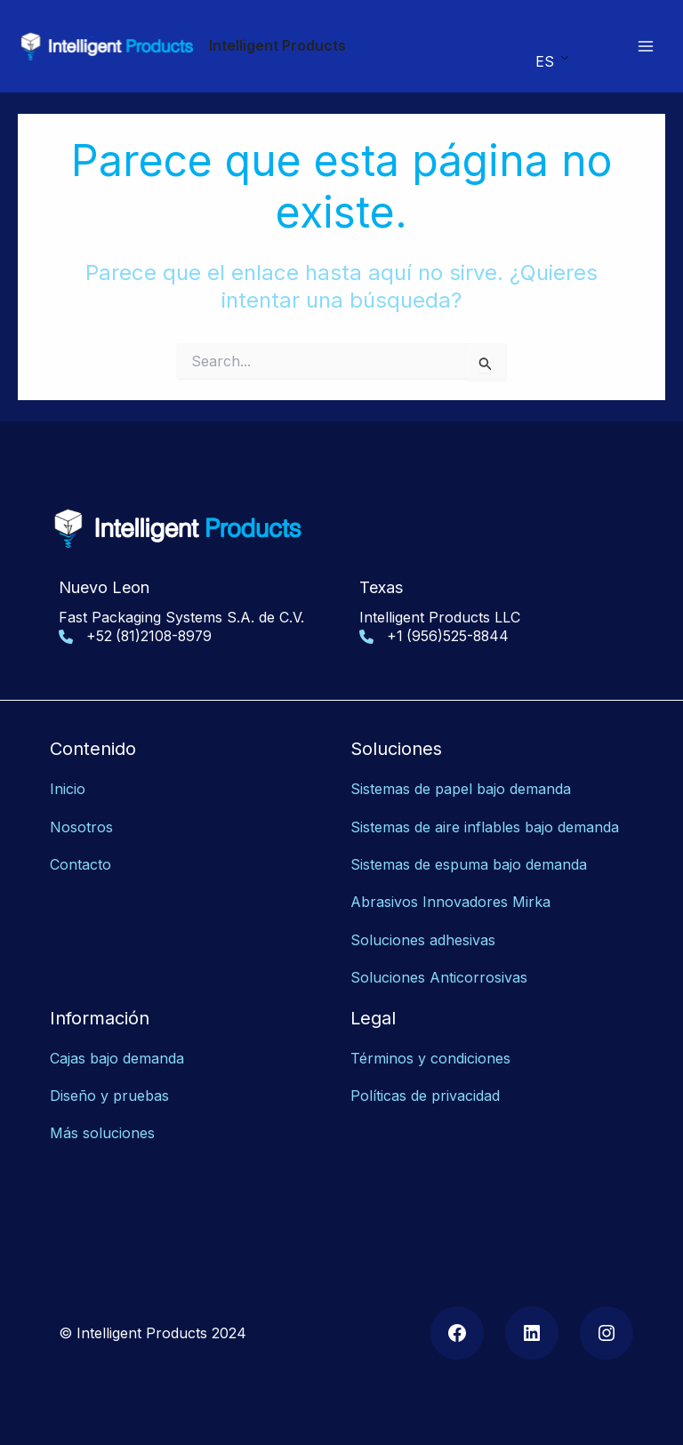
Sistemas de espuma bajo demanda (468, 864)
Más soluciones (102, 1134)
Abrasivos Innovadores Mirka (450, 902)
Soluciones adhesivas (422, 940)
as (519, 977)
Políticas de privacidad (425, 1095)
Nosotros (81, 827)
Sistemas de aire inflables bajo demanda (484, 827)
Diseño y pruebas (109, 1095)
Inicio (67, 790)
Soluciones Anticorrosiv (431, 977)
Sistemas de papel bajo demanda (460, 790)
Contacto (80, 864)
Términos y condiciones (430, 1058)
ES (544, 61)
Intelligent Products (278, 45)
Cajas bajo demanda (117, 1058)
